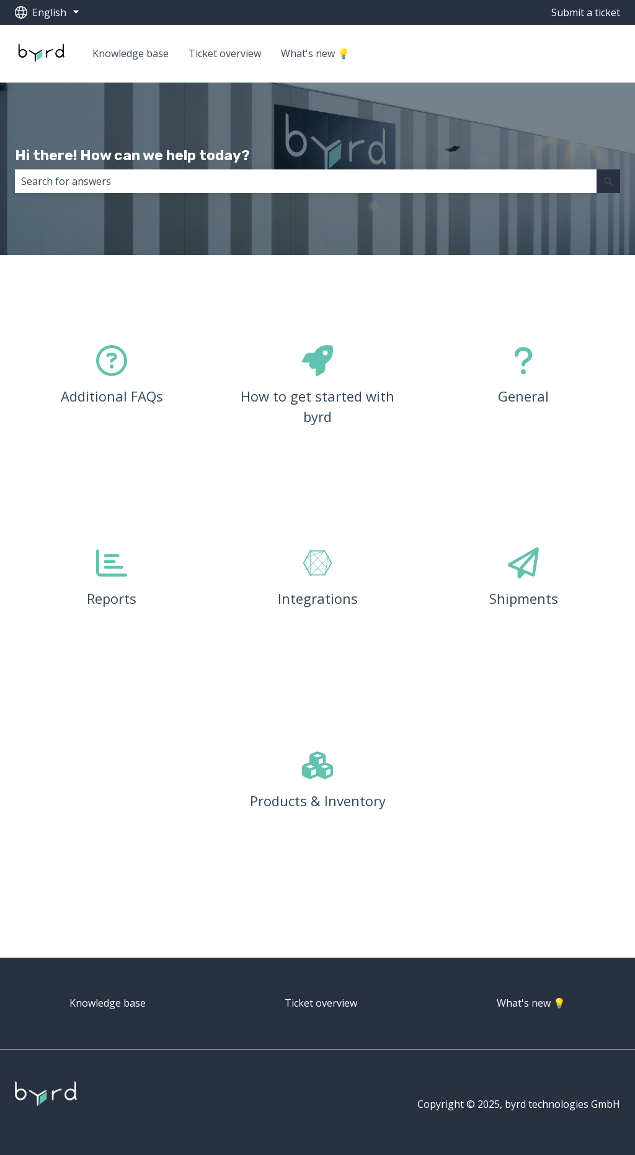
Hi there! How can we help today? (132, 155)
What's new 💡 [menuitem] (531, 1003)
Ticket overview (225, 53)
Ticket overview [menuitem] (321, 1003)
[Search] (608, 181)
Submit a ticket (585, 12)
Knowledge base (130, 53)
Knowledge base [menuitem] (107, 1003)
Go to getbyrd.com (565, 53)
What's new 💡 (315, 53)
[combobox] (306, 181)
